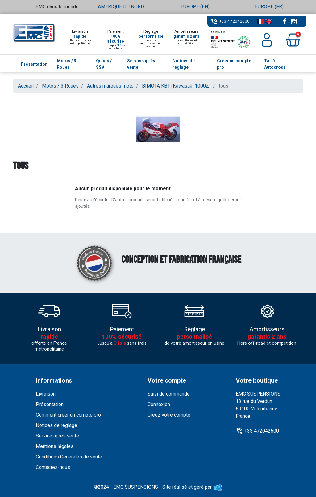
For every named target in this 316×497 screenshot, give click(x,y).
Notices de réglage (56, 425)
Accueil (26, 86)
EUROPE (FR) (269, 7)
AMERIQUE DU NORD (121, 7)
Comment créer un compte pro (68, 415)
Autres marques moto (110, 86)
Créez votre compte (169, 415)
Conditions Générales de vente (69, 457)
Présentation (50, 404)
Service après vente (57, 436)
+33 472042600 (234, 20)
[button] (293, 40)
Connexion (159, 404)
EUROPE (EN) (195, 7)
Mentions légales (54, 446)
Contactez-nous (53, 467)
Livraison (46, 394)
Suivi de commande (169, 394)
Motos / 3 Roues (60, 86)
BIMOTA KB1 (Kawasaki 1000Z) (176, 86)
